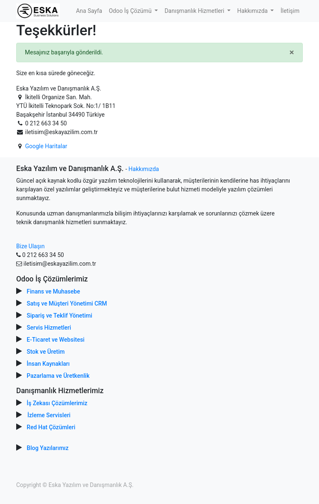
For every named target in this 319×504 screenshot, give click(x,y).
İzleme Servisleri (49, 415)
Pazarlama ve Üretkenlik (58, 375)
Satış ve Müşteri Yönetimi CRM (67, 303)
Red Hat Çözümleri (51, 427)
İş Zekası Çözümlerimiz (57, 403)
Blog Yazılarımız (48, 448)
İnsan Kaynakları (48, 363)
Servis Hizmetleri (49, 327)
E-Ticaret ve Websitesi (55, 339)
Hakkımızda (143, 169)
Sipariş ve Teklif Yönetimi (59, 315)
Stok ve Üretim (45, 351)
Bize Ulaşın (30, 246)
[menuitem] (89, 11)
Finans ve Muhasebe (53, 291)
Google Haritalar (46, 146)
